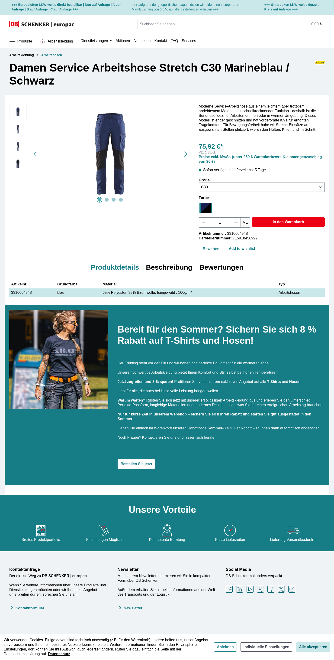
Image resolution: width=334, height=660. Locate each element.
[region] (99, 154)
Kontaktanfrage (24, 569)
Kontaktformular (29, 608)
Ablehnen (225, 647)
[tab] (115, 267)
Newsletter (128, 569)
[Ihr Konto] (302, 24)
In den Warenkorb (288, 222)
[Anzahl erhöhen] (236, 222)
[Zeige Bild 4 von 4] (121, 200)
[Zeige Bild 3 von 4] (114, 200)
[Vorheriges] (34, 154)
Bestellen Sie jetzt (136, 464)
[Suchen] (227, 24)
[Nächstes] (185, 154)
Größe (204, 180)
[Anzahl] (219, 222)
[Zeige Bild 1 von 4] (100, 200)
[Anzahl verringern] (204, 222)
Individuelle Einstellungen (266, 647)
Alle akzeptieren (313, 647)
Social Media (238, 569)
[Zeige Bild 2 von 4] (107, 200)
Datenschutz (59, 654)
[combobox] (181, 24)
